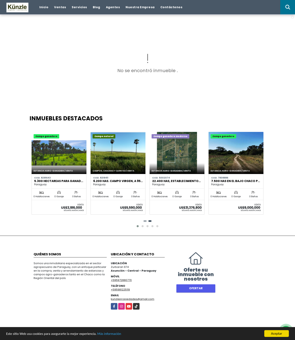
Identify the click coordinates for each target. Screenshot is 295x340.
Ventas (60, 7)
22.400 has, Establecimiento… (176, 181)
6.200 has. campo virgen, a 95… (118, 181)
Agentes (113, 7)
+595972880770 (121, 280)
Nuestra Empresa (140, 7)
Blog (96, 7)
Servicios (79, 7)
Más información (109, 334)
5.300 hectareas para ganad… (58, 181)
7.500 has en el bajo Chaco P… (235, 181)
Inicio (43, 7)
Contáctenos (171, 7)
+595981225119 (120, 290)
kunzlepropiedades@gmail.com (132, 299)
